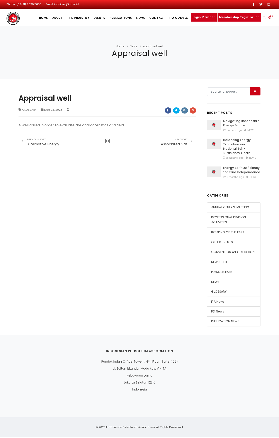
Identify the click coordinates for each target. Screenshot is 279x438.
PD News (217, 312)
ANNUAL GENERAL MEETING (230, 208)
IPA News (218, 302)
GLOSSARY (28, 110)
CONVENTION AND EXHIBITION (233, 252)
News (135, 18)
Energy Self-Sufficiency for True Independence (241, 170)
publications (114, 18)
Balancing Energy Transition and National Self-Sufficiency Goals (237, 147)
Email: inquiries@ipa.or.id (62, 4)
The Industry (68, 18)
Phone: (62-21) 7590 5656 (24, 4)
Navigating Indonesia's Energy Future (241, 123)
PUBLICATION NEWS (225, 322)
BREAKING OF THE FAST (227, 233)
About (46, 18)
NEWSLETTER (220, 262)
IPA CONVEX (177, 18)
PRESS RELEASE (221, 272)
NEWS (215, 282)
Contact (153, 18)
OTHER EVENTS (222, 243)
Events (91, 18)
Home (30, 18)
